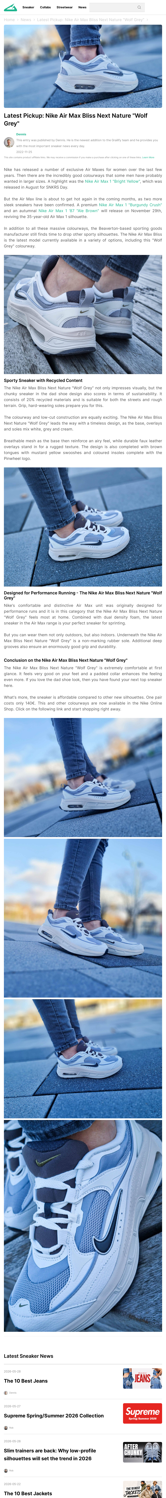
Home (9, 19)
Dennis (21, 134)
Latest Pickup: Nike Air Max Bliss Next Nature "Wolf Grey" (90, 19)
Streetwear (65, 7)
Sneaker (28, 7)
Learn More (148, 157)
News (82, 7)
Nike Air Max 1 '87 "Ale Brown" (69, 210)
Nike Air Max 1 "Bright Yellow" (112, 181)
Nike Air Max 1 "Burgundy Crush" (130, 204)
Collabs (45, 7)
